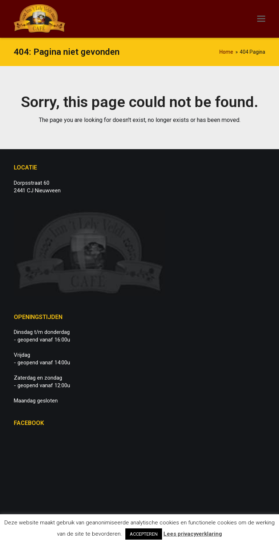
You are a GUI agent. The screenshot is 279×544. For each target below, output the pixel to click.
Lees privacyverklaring (192, 534)
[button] (261, 18)
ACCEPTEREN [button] (144, 534)
